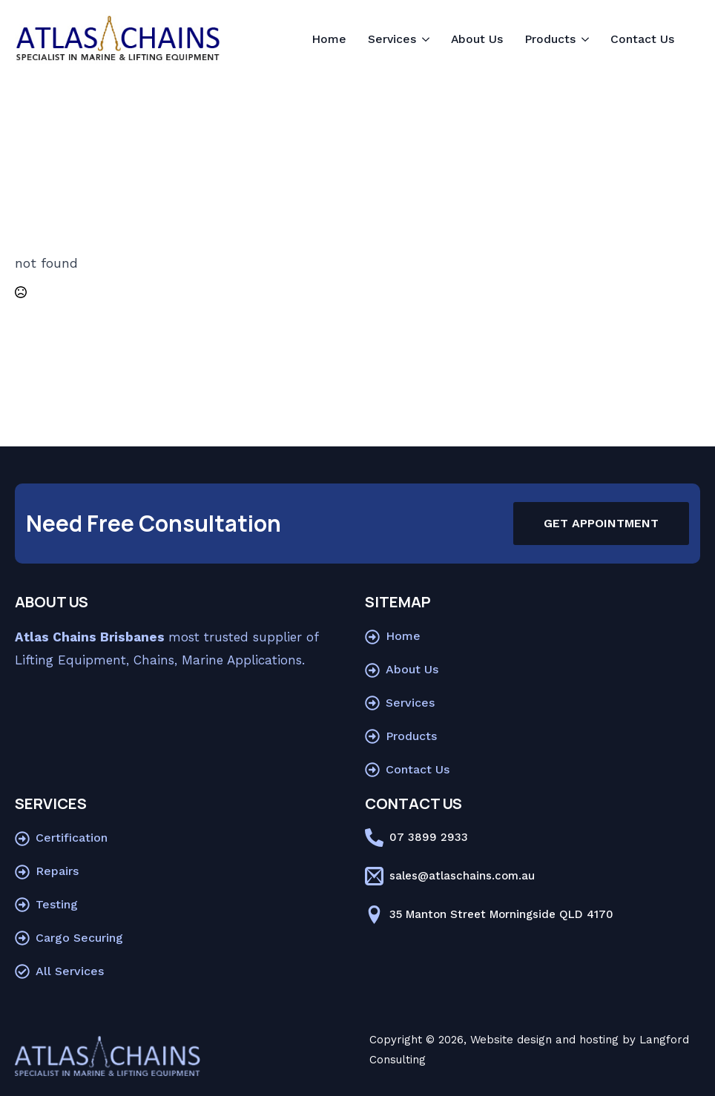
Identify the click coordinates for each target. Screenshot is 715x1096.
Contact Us (642, 39)
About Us (477, 39)
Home (329, 39)
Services (392, 39)
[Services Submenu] (427, 39)
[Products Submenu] (587, 39)
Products (550, 39)
